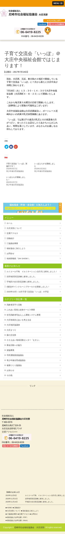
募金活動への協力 (14, 345)
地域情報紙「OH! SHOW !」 (18, 259)
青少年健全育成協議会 (16, 360)
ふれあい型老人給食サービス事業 (21, 310)
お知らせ (10, 370)
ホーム (9, 223)
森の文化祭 (11, 335)
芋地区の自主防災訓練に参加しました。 (23, 282)
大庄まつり (11, 330)
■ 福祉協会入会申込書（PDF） (17, 517)
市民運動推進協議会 (15, 355)
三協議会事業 (12, 243)
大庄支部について (14, 228)
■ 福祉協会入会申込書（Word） (17, 520)
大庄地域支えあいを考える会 (19, 320)
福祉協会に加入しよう (16, 248)
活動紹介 (10, 238)
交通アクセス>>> (9, 432)
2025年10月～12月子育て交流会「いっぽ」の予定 (28, 292)
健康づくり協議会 (14, 365)
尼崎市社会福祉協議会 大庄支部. (29, 527)
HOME (9, 508)
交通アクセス (12, 233)
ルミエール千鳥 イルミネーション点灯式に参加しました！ (32, 272)
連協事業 (10, 350)
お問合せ (10, 254)
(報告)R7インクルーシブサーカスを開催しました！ (28, 287)
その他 (9, 375)
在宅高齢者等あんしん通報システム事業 (23, 315)
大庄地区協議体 (13, 325)
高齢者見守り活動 (14, 305)
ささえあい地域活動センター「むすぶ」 (23, 340)
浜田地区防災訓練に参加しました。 (22, 277)
